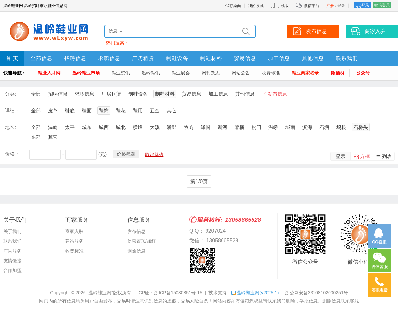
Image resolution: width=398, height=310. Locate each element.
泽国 (205, 127)
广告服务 (12, 250)
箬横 (239, 127)
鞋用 (138, 110)
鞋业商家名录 (305, 72)
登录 (341, 5)
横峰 (138, 127)
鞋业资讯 (121, 72)
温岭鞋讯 (151, 72)
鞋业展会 (181, 72)
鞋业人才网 (49, 72)
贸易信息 (245, 58)
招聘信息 (75, 58)
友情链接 (12, 260)
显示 (340, 156)
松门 (256, 127)
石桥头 (360, 127)
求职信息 (109, 58)
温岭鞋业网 (255, 292)
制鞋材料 (211, 58)
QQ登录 (362, 5)
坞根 (341, 127)
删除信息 (136, 250)
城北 (121, 127)
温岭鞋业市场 (86, 72)
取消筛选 (154, 154)
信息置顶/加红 (141, 241)
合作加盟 (12, 270)
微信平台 (311, 5)
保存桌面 (233, 5)
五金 (155, 110)
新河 (222, 127)
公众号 (363, 72)
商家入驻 (74, 231)
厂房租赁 (143, 58)
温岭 (53, 127)
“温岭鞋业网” (100, 292)
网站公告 (241, 72)
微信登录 (382, 5)
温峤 (273, 127)
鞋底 (70, 110)
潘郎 (171, 127)
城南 (290, 127)
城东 (87, 127)
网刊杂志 (211, 72)
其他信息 (313, 58)
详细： (12, 110)
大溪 (155, 127)
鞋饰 (104, 110)
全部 (36, 94)
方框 (365, 156)
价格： (12, 153)
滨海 (307, 127)
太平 (70, 127)
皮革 (53, 110)
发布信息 (277, 94)
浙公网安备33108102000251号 (316, 292)
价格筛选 (126, 153)
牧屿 (188, 127)
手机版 (279, 5)
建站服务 (74, 241)
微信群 (337, 72)
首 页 (12, 58)
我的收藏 (256, 5)
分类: (10, 94)
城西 (104, 127)
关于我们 (12, 231)
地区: (10, 127)
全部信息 (41, 58)
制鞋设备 (177, 58)
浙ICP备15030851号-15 (178, 292)
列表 (387, 156)
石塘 (324, 127)
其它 (171, 110)
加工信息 (279, 58)
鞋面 (87, 110)
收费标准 (271, 72)
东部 (36, 137)
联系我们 (347, 58)
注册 (330, 5)
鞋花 (121, 110)
